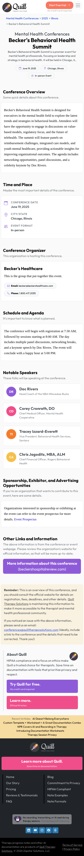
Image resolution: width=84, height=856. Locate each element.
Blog (50, 777)
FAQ (9, 801)
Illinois (54, 18)
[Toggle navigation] (78, 5)
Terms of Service (72, 845)
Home (10, 777)
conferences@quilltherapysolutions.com (31, 630)
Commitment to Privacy (63, 783)
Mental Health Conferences (22, 18)
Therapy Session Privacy (42, 734)
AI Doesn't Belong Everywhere (50, 718)
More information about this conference (42, 566)
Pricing (11, 789)
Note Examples (57, 795)
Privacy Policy (72, 849)
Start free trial (59, 5)
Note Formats (56, 801)
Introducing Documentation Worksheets (40, 730)
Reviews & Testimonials (22, 795)
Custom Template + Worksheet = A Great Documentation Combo (42, 722)
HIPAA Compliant (59, 789)
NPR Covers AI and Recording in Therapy (42, 726)
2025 (45, 18)
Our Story (12, 783)
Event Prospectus (25, 519)
